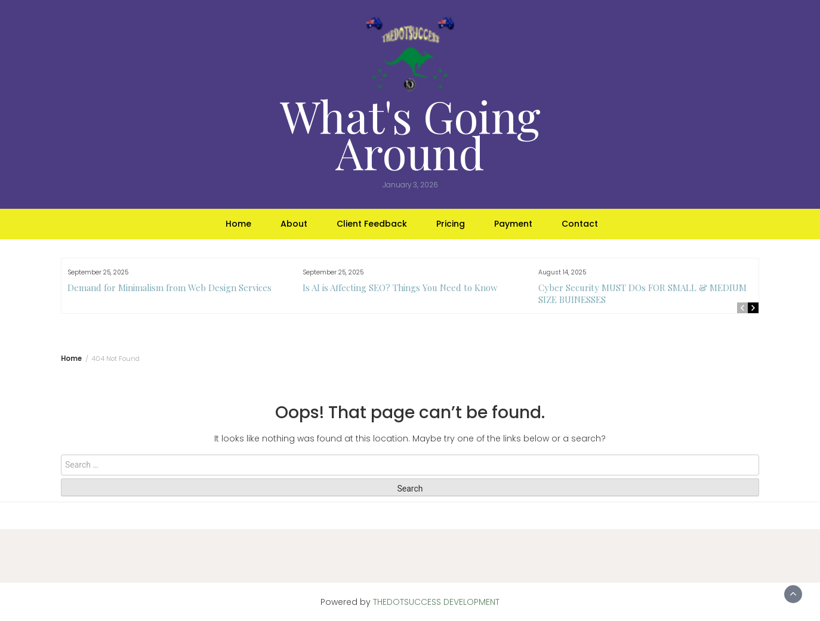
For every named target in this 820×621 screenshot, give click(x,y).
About (293, 224)
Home (238, 224)
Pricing (450, 224)
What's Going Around (410, 133)
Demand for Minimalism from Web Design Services (169, 287)
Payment (513, 224)
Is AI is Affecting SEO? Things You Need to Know (400, 287)
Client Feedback (372, 224)
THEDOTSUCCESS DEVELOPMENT (436, 602)
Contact (580, 224)
